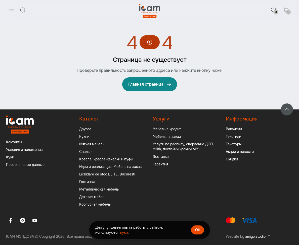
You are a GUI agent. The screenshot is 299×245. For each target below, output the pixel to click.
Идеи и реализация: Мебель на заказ (110, 166)
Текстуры (234, 144)
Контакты (14, 142)
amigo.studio (255, 236)
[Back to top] (287, 109)
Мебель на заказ (167, 136)
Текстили (233, 136)
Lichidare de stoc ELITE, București (107, 174)
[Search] (23, 10)
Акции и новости (240, 151)
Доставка (161, 156)
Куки (10, 157)
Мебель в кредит (167, 129)
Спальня (86, 151)
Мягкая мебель (91, 144)
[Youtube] (34, 220)
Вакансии (234, 129)
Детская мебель (92, 197)
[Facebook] (10, 220)
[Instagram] (22, 220)
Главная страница (150, 84)
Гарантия (160, 164)
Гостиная (87, 181)
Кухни (84, 136)
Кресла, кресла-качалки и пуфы (106, 159)
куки (124, 232)
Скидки (232, 159)
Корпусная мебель (95, 204)
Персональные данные (25, 164)
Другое (85, 129)
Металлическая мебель (99, 189)
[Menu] (12, 10)
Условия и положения (24, 149)
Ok (197, 230)
